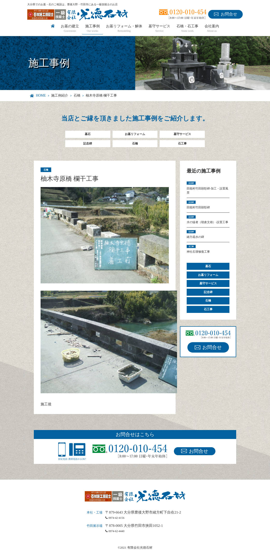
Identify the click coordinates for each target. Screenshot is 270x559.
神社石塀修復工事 (201, 275)
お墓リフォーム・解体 (124, 28)
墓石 (87, 135)
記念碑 (87, 146)
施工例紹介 (59, 95)
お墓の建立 (70, 28)
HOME (41, 95)
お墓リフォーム (135, 135)
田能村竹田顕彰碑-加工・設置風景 (207, 197)
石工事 (182, 146)
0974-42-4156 (119, 524)
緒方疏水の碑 (197, 257)
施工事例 (92, 28)
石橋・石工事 (187, 28)
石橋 (77, 95)
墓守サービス (159, 28)
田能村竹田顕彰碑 (201, 217)
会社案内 (212, 28)
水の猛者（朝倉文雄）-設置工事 (207, 237)
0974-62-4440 (119, 537)
